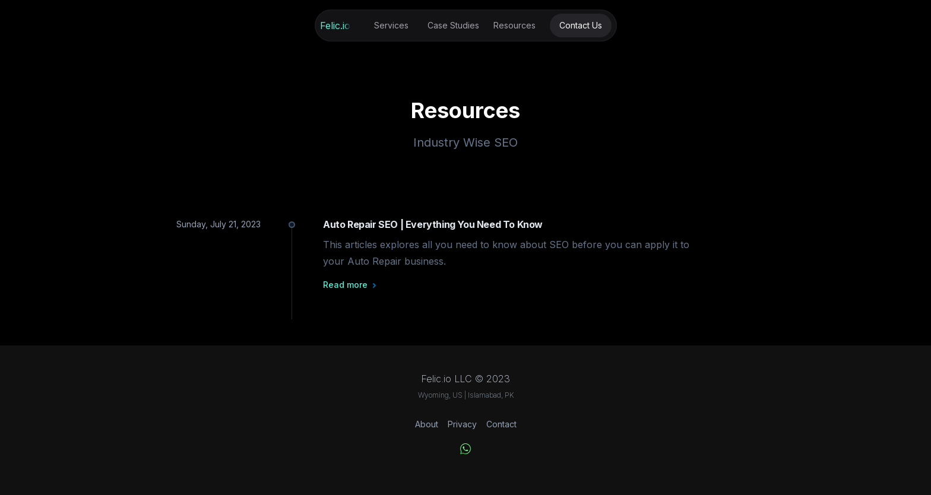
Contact (501, 424)
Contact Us (580, 25)
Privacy (462, 424)
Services (391, 25)
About (426, 424)
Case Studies (453, 25)
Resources (514, 25)
